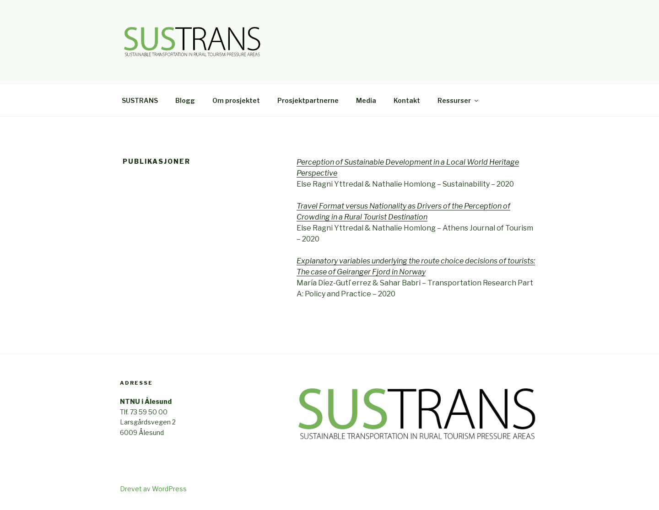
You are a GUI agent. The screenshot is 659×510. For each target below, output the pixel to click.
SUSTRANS (140, 100)
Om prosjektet (236, 100)
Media (366, 100)
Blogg (185, 100)
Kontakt (407, 100)
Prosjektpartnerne (308, 100)
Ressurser (459, 100)
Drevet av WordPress (153, 489)
